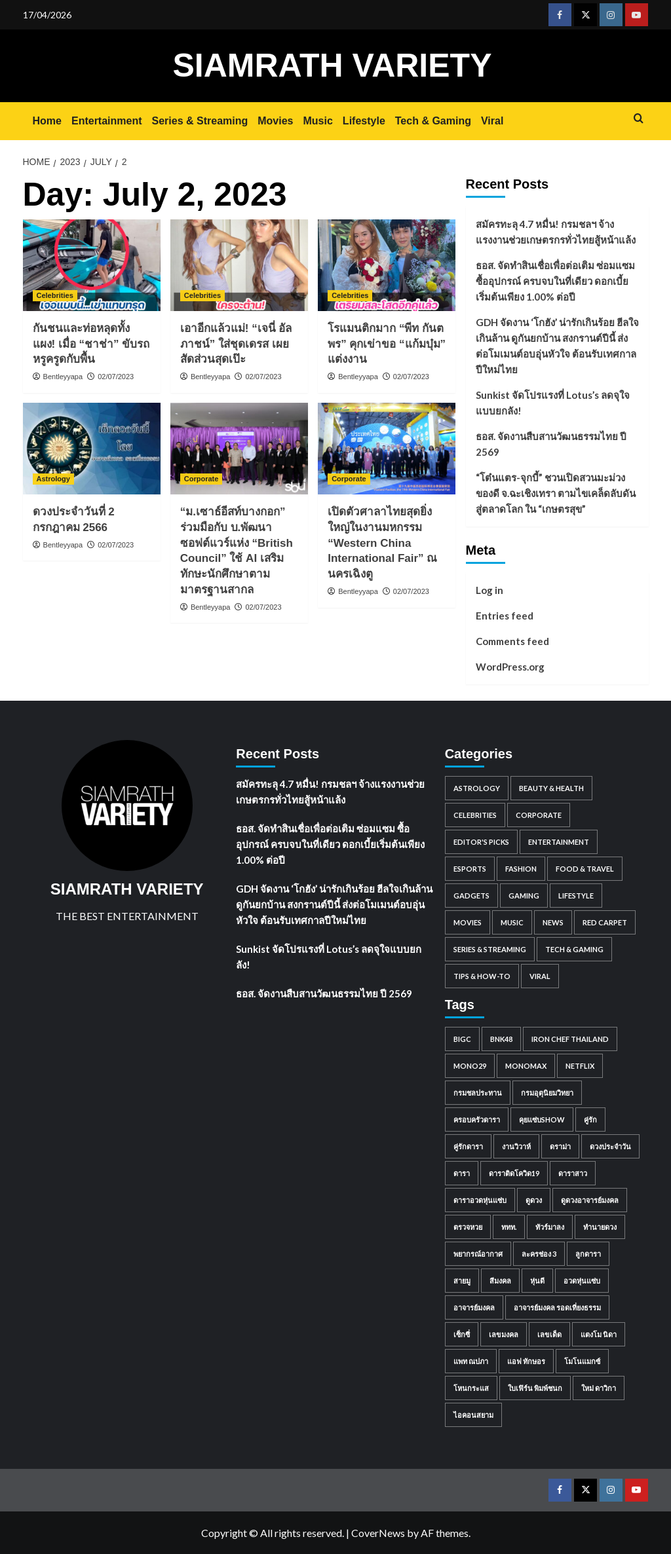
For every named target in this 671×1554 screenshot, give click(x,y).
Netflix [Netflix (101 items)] (580, 1066)
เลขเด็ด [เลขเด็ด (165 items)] (549, 1334)
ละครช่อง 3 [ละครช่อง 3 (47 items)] (539, 1253)
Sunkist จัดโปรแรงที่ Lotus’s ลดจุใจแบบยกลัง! (553, 402)
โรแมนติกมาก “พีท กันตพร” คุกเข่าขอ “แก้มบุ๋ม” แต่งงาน (387, 344)
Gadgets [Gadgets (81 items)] (471, 895)
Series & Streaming (200, 120)
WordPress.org (510, 667)
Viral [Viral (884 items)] (539, 976)
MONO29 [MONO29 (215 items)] (469, 1066)
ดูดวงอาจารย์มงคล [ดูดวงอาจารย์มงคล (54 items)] (590, 1200)
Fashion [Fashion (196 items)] (521, 868)
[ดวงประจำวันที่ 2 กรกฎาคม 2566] (92, 448)
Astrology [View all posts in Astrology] (53, 479)
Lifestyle (364, 120)
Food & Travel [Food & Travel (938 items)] (585, 868)
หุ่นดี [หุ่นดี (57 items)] (537, 1280)
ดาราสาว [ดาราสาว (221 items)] (572, 1173)
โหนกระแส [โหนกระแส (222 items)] (471, 1388)
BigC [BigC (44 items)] (462, 1039)
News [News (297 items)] (553, 922)
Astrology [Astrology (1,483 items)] (476, 788)
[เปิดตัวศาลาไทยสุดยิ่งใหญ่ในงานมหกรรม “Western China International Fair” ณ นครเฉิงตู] (386, 448)
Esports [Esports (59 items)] (469, 868)
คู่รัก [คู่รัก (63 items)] (590, 1119)
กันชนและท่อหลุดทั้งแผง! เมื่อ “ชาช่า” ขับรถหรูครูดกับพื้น (91, 344)
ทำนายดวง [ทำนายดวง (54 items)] (600, 1227)
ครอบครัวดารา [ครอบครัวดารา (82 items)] (476, 1119)
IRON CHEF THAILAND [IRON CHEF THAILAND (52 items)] (570, 1039)
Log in (489, 590)
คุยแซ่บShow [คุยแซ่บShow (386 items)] (542, 1119)
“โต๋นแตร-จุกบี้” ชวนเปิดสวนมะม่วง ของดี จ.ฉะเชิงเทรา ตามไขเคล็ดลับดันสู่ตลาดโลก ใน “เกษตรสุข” (556, 493)
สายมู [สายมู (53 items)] (461, 1280)
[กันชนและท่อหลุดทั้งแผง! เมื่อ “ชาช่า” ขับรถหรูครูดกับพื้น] (92, 265)
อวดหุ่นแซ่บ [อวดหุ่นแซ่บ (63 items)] (582, 1280)
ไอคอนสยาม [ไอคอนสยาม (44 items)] (473, 1415)
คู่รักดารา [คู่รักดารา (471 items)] (468, 1146)
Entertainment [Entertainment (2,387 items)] (558, 842)
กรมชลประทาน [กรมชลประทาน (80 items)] (477, 1092)
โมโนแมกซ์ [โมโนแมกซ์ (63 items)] (582, 1361)
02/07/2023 (116, 376)
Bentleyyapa (63, 376)
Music (318, 120)
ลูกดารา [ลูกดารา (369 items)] (588, 1253)
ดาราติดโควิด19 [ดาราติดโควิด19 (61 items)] (514, 1173)
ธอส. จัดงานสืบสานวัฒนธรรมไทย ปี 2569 (551, 444)
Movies (275, 120)
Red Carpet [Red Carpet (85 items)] (605, 922)
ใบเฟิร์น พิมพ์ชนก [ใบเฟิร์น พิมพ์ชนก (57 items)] (535, 1388)
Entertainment (106, 120)
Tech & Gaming (433, 120)
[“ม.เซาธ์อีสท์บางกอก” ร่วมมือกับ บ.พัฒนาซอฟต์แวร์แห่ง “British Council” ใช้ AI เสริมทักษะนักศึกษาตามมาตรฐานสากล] (239, 448)
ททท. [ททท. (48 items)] (508, 1227)
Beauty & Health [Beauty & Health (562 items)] (551, 788)
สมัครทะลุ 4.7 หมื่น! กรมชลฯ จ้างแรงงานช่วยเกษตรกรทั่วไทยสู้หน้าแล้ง (556, 232)
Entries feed (504, 615)
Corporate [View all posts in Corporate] (201, 479)
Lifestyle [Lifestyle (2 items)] (576, 895)
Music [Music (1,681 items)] (512, 922)
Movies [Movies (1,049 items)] (467, 922)
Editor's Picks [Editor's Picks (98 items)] (481, 842)
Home (47, 120)
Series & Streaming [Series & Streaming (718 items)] (489, 949)
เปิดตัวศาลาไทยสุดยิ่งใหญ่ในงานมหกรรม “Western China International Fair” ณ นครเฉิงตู (382, 543)
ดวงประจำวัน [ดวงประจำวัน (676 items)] (610, 1146)
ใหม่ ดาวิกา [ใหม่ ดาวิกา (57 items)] (598, 1388)
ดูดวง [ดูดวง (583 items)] (534, 1200)
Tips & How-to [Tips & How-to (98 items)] (481, 976)
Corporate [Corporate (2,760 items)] (539, 815)
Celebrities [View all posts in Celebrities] (55, 295)
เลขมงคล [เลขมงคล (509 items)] (503, 1334)
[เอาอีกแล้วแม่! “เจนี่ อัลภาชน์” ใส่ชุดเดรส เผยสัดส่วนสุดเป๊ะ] (239, 265)
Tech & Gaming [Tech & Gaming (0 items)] (574, 949)
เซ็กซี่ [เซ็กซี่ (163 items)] (461, 1334)
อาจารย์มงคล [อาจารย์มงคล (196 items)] (474, 1307)
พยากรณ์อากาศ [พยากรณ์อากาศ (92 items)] (478, 1253)
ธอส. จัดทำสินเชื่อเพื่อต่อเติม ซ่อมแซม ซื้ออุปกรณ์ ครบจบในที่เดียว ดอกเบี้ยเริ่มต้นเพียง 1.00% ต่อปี (555, 281)
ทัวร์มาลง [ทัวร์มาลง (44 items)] (549, 1227)
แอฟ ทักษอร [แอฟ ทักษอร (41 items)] (526, 1361)
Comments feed (512, 641)
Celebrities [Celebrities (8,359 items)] (475, 815)
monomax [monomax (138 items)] (525, 1066)
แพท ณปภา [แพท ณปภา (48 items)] (470, 1361)
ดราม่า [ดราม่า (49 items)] (560, 1146)
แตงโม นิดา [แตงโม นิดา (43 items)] (599, 1334)
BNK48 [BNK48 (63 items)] (501, 1039)
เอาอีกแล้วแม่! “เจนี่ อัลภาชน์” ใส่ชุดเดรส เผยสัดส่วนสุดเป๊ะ (236, 344)
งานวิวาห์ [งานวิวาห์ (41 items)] (516, 1146)
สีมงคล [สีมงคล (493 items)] (500, 1280)
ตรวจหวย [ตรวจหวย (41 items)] (467, 1227)
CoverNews (378, 1532)
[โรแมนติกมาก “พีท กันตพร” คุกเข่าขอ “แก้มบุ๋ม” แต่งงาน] (386, 265)
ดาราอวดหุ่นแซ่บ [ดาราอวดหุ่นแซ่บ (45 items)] (480, 1200)
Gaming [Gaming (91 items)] (523, 895)
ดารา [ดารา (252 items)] (461, 1173)
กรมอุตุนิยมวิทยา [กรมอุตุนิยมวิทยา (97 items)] (547, 1092)
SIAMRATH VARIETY (331, 65)
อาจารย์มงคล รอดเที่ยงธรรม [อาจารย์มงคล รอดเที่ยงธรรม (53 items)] (557, 1307)
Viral (492, 120)
